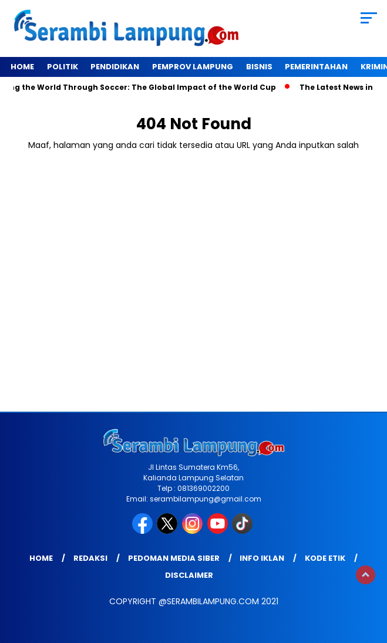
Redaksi (90, 558)
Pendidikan (114, 66)
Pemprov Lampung (192, 66)
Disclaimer (189, 575)
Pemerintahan (316, 66)
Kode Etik (325, 558)
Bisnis (259, 66)
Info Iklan (262, 558)
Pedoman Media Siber (174, 558)
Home (22, 66)
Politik (62, 66)
